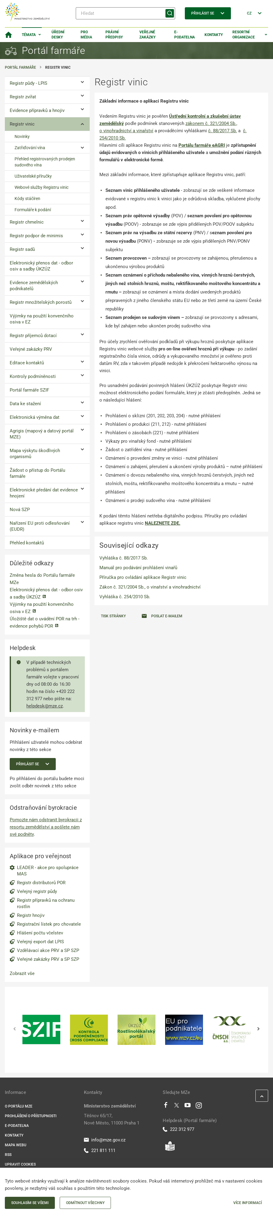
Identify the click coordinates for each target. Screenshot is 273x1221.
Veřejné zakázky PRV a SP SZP (48, 959)
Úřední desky (58, 34)
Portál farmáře (20, 67)
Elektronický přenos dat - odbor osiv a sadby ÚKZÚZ (46, 593)
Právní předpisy (114, 34)
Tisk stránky (113, 616)
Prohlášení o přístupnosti (30, 1116)
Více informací (247, 1203)
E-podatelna (184, 34)
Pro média (86, 34)
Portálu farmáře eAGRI (201, 145)
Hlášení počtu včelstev (40, 933)
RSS (8, 1155)
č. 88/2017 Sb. (222, 130)
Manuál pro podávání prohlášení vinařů (138, 567)
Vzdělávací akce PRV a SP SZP (48, 950)
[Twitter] (177, 1106)
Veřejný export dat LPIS (40, 941)
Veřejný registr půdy (37, 891)
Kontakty (214, 35)
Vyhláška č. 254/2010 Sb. (124, 596)
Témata (29, 35)
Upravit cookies (20, 1164)
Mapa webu (15, 1145)
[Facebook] (166, 1106)
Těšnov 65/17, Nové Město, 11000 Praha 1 (111, 1119)
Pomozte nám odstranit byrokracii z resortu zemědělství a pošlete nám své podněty (46, 827)
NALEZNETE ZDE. (162, 523)
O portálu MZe (18, 1106)
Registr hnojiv (31, 915)
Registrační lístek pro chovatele (49, 924)
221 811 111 (99, 1150)
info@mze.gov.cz (104, 1140)
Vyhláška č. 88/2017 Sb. (123, 558)
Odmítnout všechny (85, 1203)
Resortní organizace (243, 34)
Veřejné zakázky (147, 34)
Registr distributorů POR (41, 882)
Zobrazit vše (22, 973)
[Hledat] (125, 13)
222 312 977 (178, 1129)
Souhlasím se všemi (29, 1203)
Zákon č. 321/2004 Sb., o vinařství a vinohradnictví (150, 587)
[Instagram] (199, 1106)
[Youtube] (188, 1106)
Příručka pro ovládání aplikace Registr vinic (142, 577)
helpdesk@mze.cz (44, 706)
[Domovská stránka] (8, 35)
